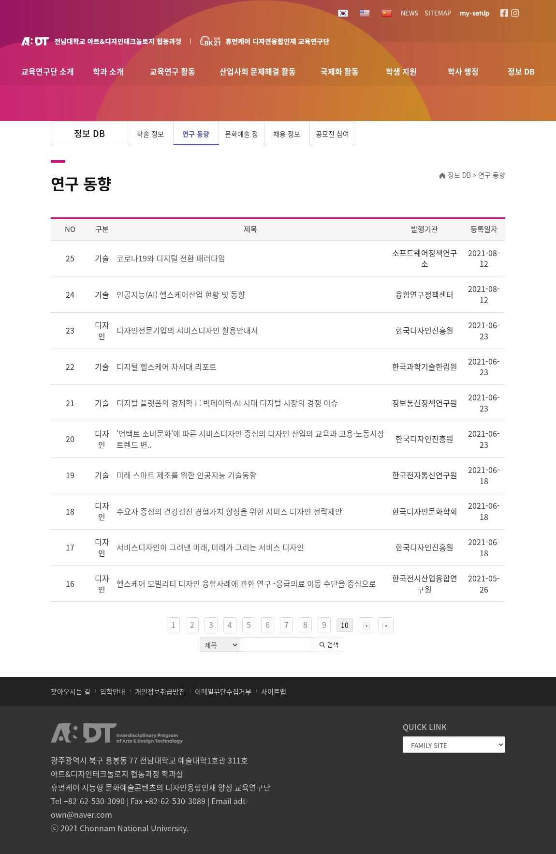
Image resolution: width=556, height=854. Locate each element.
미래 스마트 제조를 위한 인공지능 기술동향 (187, 475)
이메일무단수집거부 (223, 691)
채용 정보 (286, 133)
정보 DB (521, 71)
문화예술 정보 (241, 137)
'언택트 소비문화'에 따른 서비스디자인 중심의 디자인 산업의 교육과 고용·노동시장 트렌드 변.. (250, 439)
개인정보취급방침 (160, 691)
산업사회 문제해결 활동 (257, 71)
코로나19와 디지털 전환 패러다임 (171, 258)
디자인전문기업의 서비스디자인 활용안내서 (187, 330)
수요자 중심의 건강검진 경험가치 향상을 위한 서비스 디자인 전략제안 (229, 511)
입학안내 (112, 691)
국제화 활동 (340, 71)
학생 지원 (401, 71)
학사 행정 (463, 71)
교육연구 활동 (172, 71)
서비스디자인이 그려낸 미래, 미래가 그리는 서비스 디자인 (210, 547)
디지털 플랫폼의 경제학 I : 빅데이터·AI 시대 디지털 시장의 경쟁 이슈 (227, 403)
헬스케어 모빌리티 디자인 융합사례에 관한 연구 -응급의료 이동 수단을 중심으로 (246, 583)
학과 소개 (108, 71)
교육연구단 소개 (47, 71)
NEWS (409, 12)
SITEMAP (437, 12)
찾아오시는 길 (70, 691)
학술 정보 (150, 133)
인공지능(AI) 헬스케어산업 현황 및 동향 (181, 294)
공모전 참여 (332, 133)
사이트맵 (273, 691)
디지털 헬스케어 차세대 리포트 (167, 366)
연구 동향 (195, 133)
